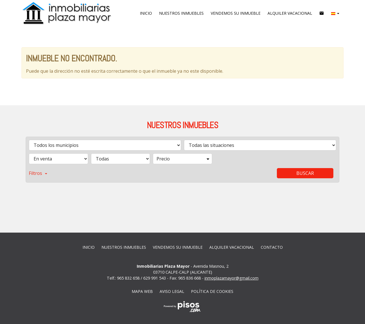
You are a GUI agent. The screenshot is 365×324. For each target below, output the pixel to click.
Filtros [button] (38, 173)
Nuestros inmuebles (181, 13)
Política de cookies (212, 291)
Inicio (146, 13)
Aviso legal (172, 291)
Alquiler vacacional (290, 13)
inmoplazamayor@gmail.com (231, 278)
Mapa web (142, 291)
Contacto (272, 247)
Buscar (305, 173)
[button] (335, 13)
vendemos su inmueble (235, 13)
